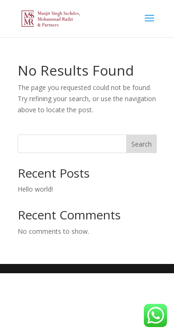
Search (141, 144)
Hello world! (35, 189)
